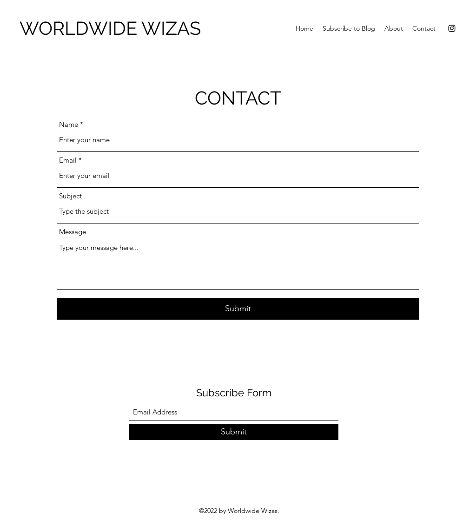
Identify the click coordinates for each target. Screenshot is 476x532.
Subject (70, 195)
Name (68, 124)
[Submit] (238, 309)
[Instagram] (451, 28)
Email (68, 160)
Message (72, 231)
